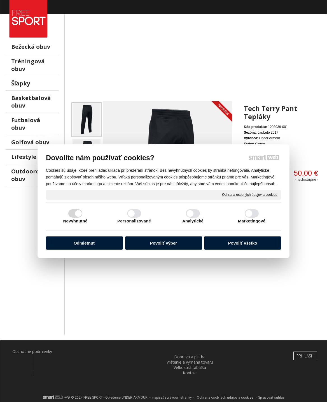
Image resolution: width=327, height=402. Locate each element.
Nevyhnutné (75, 221)
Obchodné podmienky (28, 351)
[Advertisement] (195, 62)
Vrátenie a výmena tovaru (136, 354)
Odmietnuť (84, 243)
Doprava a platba (82, 351)
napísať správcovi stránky (172, 382)
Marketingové (251, 221)
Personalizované (134, 221)
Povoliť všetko (242, 243)
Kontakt (244, 351)
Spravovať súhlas (271, 382)
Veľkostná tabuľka (190, 351)
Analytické (193, 221)
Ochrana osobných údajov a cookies (249, 194)
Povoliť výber (163, 243)
